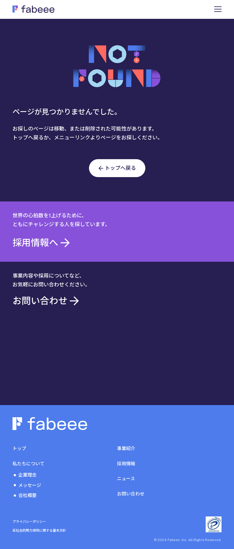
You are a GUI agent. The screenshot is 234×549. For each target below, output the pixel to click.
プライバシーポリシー (29, 521)
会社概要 (27, 495)
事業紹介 (126, 448)
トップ (19, 448)
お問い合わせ (130, 493)
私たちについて (28, 463)
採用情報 (126, 463)
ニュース (126, 478)
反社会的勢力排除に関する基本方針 (39, 530)
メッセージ (29, 485)
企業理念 (27, 474)
